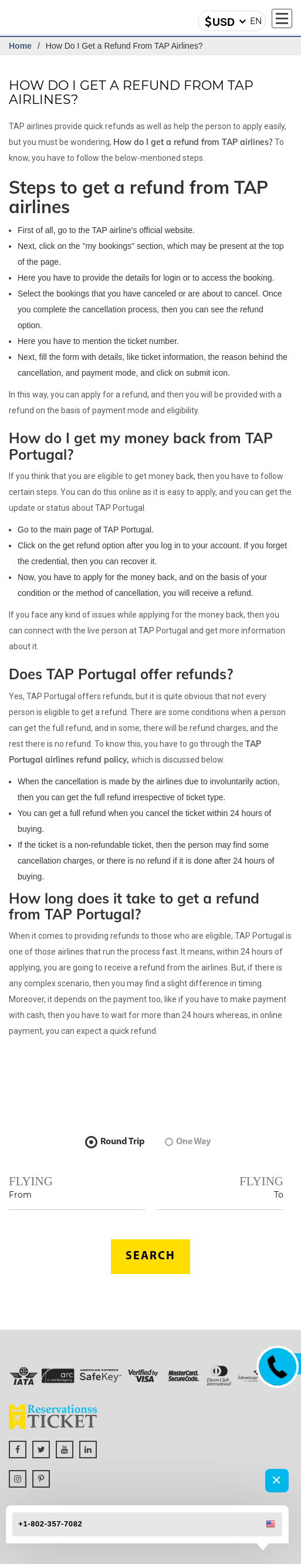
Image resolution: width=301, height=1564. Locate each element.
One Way (188, 1142)
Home (20, 45)
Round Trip (115, 1142)
